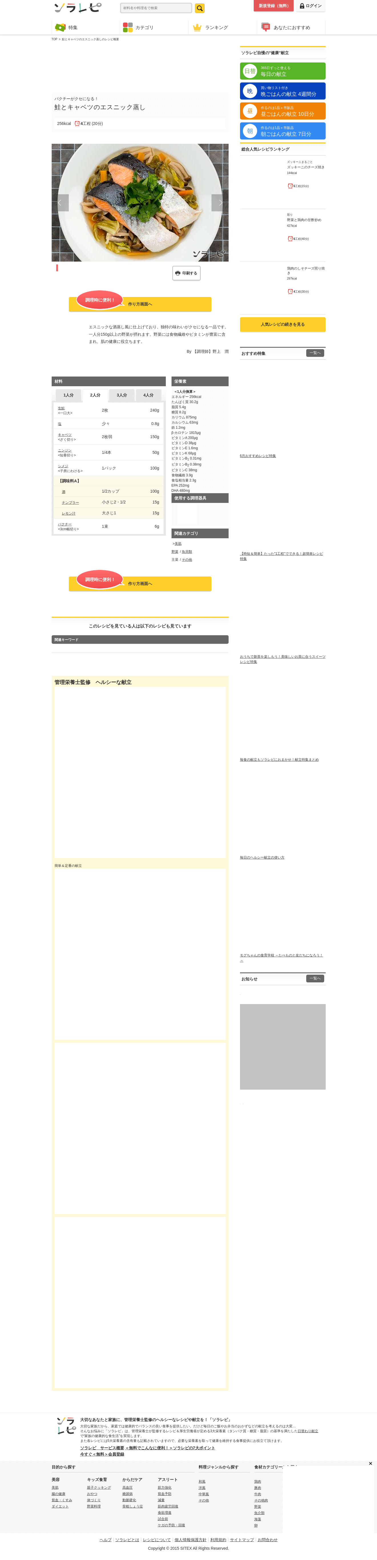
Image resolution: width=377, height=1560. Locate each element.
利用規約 (218, 1539)
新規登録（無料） (275, 5)
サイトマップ (242, 1539)
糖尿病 (127, 1494)
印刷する (189, 273)
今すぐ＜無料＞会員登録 (102, 1454)
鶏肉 (257, 1482)
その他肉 (261, 1500)
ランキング (209, 27)
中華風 (204, 1494)
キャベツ (65, 435)
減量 (161, 1500)
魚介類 (259, 1513)
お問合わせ (268, 1539)
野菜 (175, 552)
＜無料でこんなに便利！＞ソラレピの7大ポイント (170, 1448)
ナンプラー (70, 503)
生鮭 (61, 408)
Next (220, 202)
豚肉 (257, 1488)
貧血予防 (165, 1494)
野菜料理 (94, 1506)
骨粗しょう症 (132, 1506)
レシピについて (157, 1539)
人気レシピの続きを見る (283, 324)
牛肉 (257, 1494)
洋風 (202, 1488)
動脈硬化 (129, 1500)
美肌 (178, 544)
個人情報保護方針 (191, 1539)
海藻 (257, 1519)
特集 (66, 27)
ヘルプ (106, 1539)
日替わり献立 (308, 1431)
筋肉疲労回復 (168, 1506)
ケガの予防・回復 (171, 1525)
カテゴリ (138, 27)
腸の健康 (58, 1494)
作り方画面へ (114, 303)
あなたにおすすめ (285, 27)
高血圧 (127, 1488)
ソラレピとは (127, 1539)
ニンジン (65, 450)
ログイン (311, 6)
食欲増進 (165, 1513)
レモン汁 (69, 513)
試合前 (163, 1519)
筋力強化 (165, 1488)
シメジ (63, 466)
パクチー (65, 524)
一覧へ (315, 353)
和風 (202, 1482)
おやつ (92, 1494)
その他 (187, 560)
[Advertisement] (140, 66)
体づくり (94, 1500)
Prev (60, 202)
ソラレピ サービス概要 (102, 1448)
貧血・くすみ (62, 1500)
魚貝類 (187, 552)
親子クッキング (99, 1488)
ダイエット (60, 1506)
